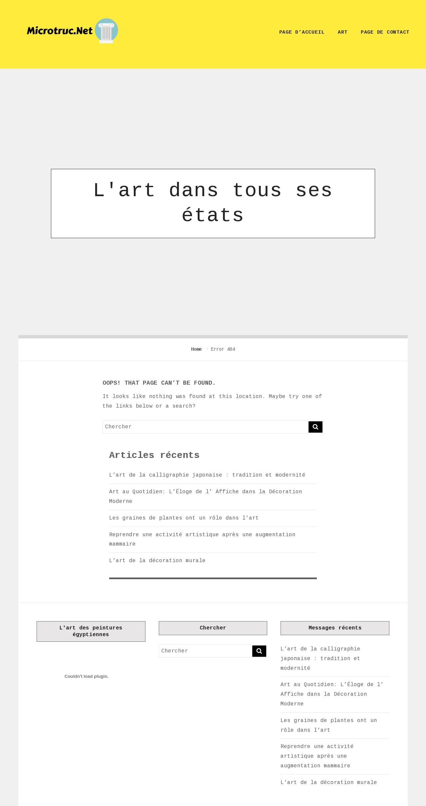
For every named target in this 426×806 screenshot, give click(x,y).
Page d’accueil (302, 32)
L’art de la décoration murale (157, 561)
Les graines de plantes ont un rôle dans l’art (184, 518)
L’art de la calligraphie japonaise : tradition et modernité (207, 475)
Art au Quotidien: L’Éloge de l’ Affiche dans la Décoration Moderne (332, 694)
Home (197, 349)
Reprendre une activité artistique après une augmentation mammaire (317, 756)
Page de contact (385, 32)
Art (342, 32)
